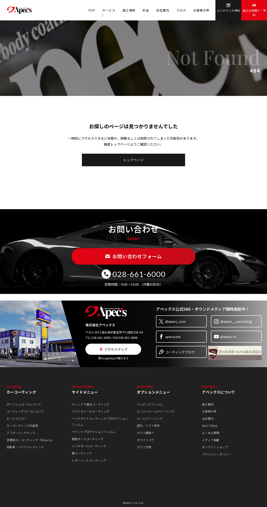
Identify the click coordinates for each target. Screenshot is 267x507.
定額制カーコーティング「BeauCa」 (30, 440)
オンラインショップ (215, 447)
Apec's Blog (209, 425)
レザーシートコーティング (89, 460)
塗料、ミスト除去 (148, 425)
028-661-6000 (139, 274)
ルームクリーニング (150, 418)
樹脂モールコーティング (87, 439)
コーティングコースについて (25, 411)
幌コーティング (82, 453)
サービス (103, 10)
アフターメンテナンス (21, 433)
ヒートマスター (17, 418)
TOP (85, 10)
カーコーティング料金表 (22, 425)
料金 (142, 10)
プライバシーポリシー (216, 454)
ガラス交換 (144, 447)
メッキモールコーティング (89, 446)
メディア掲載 (210, 440)
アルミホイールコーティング (90, 411)
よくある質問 (210, 433)
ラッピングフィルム (150, 404)
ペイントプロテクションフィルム (93, 432)
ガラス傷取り (145, 433)
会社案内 (160, 10)
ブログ (179, 10)
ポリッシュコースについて (24, 404)
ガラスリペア (145, 440)
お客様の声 (201, 10)
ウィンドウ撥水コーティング (90, 404)
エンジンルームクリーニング (155, 411)
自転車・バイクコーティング (25, 447)
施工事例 (124, 10)
